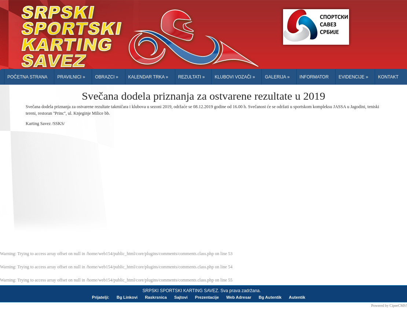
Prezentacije (207, 297)
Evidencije (353, 77)
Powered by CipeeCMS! (389, 306)
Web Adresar (238, 297)
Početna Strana (27, 77)
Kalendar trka (148, 77)
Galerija (277, 77)
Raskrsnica (156, 297)
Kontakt (388, 77)
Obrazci (106, 77)
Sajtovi (181, 297)
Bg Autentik (269, 297)
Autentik (297, 297)
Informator (314, 77)
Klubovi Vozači (234, 77)
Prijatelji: (100, 297)
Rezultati (191, 77)
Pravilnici (71, 77)
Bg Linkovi (127, 297)
